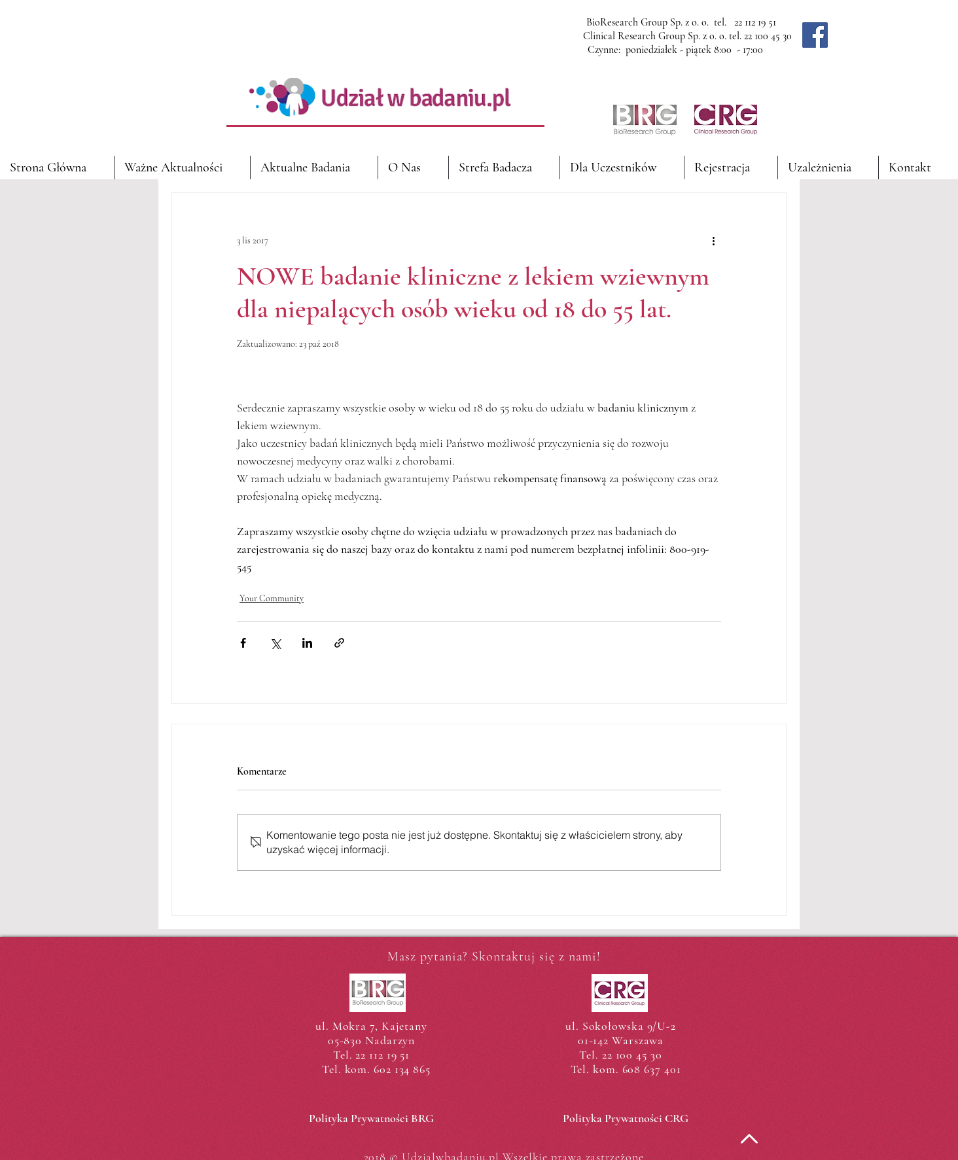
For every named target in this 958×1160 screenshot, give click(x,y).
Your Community (272, 598)
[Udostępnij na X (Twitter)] (275, 643)
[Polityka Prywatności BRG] (371, 1119)
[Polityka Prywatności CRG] (625, 1119)
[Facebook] (815, 35)
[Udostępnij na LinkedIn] (307, 643)
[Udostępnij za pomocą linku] (339, 643)
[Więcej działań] (713, 240)
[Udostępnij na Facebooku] (243, 643)
